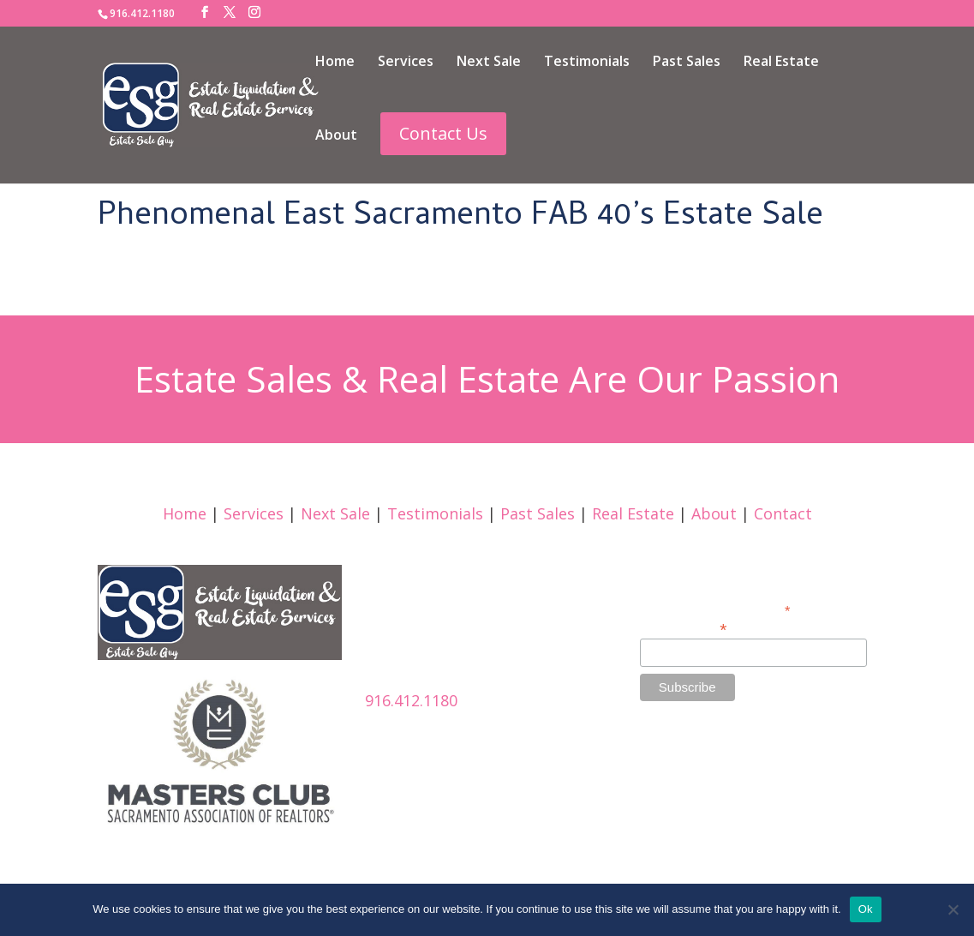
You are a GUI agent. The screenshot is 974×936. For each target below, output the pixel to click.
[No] (952, 909)
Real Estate (781, 62)
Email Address (683, 628)
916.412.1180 (411, 700)
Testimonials (587, 62)
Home (335, 62)
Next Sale (489, 62)
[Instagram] (254, 12)
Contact (783, 513)
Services (405, 62)
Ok (865, 909)
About (336, 136)
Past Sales (686, 62)
